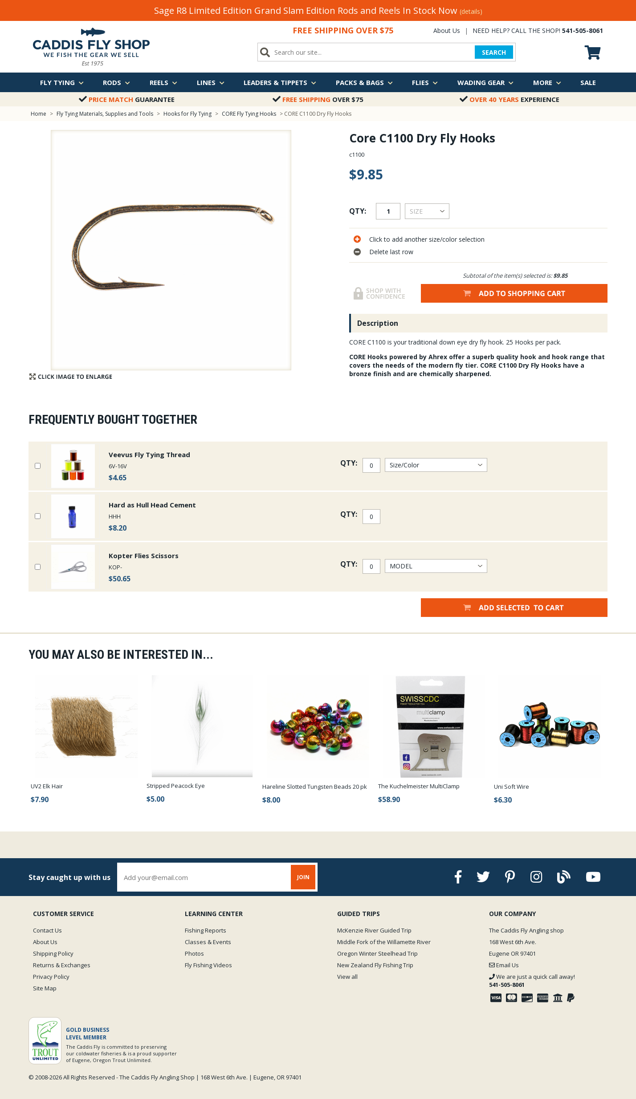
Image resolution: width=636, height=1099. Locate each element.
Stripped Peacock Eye (176, 786)
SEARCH (494, 52)
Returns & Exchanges (61, 965)
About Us (446, 30)
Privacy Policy (51, 977)
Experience (509, 99)
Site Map (45, 988)
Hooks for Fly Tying (187, 114)
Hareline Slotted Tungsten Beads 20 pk (314, 787)
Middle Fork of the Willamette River (384, 942)
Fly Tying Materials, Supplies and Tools (105, 114)
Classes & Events (208, 942)
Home (38, 114)
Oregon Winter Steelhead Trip (377, 953)
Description (377, 323)
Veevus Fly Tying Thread (149, 454)
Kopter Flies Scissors (144, 555)
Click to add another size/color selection (427, 239)
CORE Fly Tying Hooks (249, 114)
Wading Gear (485, 82)
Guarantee (127, 99)
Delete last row (391, 251)
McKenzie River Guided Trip (374, 930)
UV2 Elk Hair (47, 786)
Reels (163, 82)
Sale (588, 82)
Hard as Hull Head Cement (152, 504)
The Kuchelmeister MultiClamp (419, 786)
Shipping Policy (53, 953)
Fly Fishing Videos (208, 965)
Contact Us (47, 930)
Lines (210, 82)
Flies (425, 82)
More (547, 82)
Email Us (504, 965)
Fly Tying (62, 82)
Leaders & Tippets (280, 82)
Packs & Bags (364, 82)
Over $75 (318, 99)
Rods (116, 82)
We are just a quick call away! (532, 981)
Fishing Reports (205, 930)
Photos (194, 953)
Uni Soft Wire (511, 787)
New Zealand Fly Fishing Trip (375, 965)
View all (347, 977)
